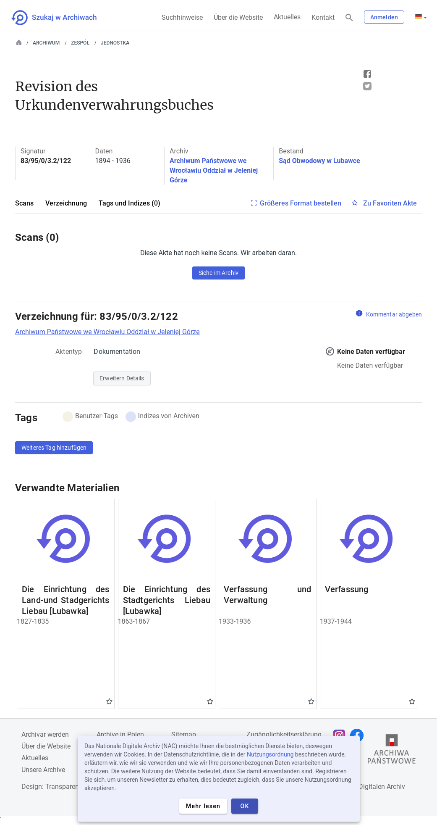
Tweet (367, 86)
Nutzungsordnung (270, 754)
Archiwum (46, 43)
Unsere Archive (43, 770)
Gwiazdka (109, 701)
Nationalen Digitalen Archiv (364, 787)
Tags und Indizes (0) (129, 203)
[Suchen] (349, 18)
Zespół (80, 43)
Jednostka (115, 43)
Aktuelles (287, 17)
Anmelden (384, 17)
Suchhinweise (182, 17)
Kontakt (323, 17)
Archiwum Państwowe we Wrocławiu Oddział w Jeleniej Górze (214, 170)
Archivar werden (45, 734)
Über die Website (238, 17)
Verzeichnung (66, 203)
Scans (24, 203)
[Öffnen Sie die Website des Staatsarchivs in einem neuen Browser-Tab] (392, 751)
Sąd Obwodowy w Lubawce (319, 161)
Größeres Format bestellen (300, 203)
